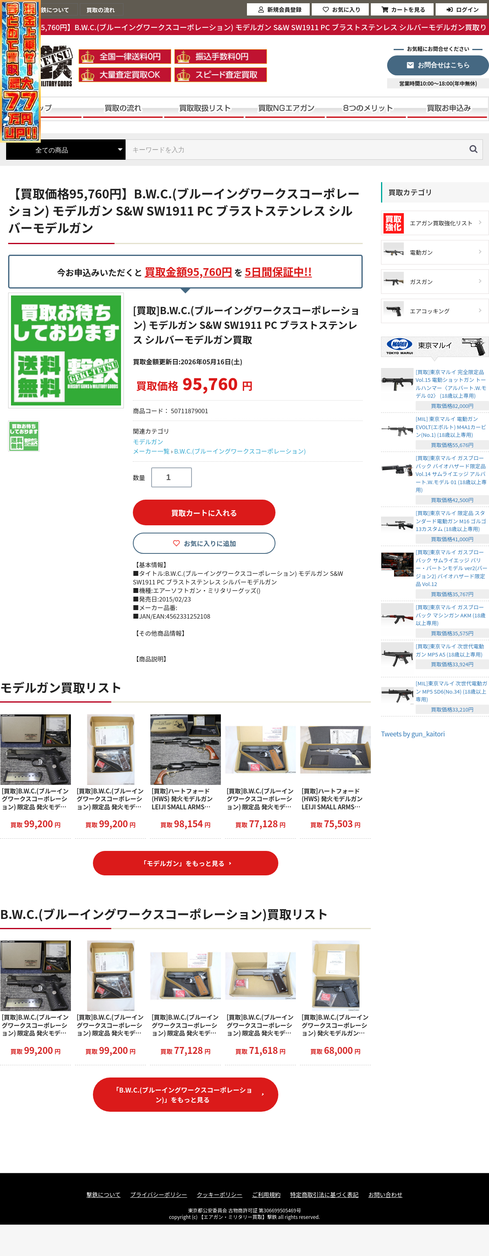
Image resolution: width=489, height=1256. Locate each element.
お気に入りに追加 (210, 543)
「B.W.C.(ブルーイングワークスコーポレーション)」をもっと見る (182, 1094)
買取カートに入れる (204, 512)
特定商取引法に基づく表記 (324, 1195)
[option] (67, 350)
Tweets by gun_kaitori (413, 733)
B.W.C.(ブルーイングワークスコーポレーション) (240, 451)
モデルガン (148, 441)
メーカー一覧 (151, 451)
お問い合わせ (385, 1195)
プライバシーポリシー (158, 1195)
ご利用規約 (266, 1195)
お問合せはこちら (444, 65)
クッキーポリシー (219, 1195)
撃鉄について (103, 1195)
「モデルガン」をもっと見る (182, 863)
